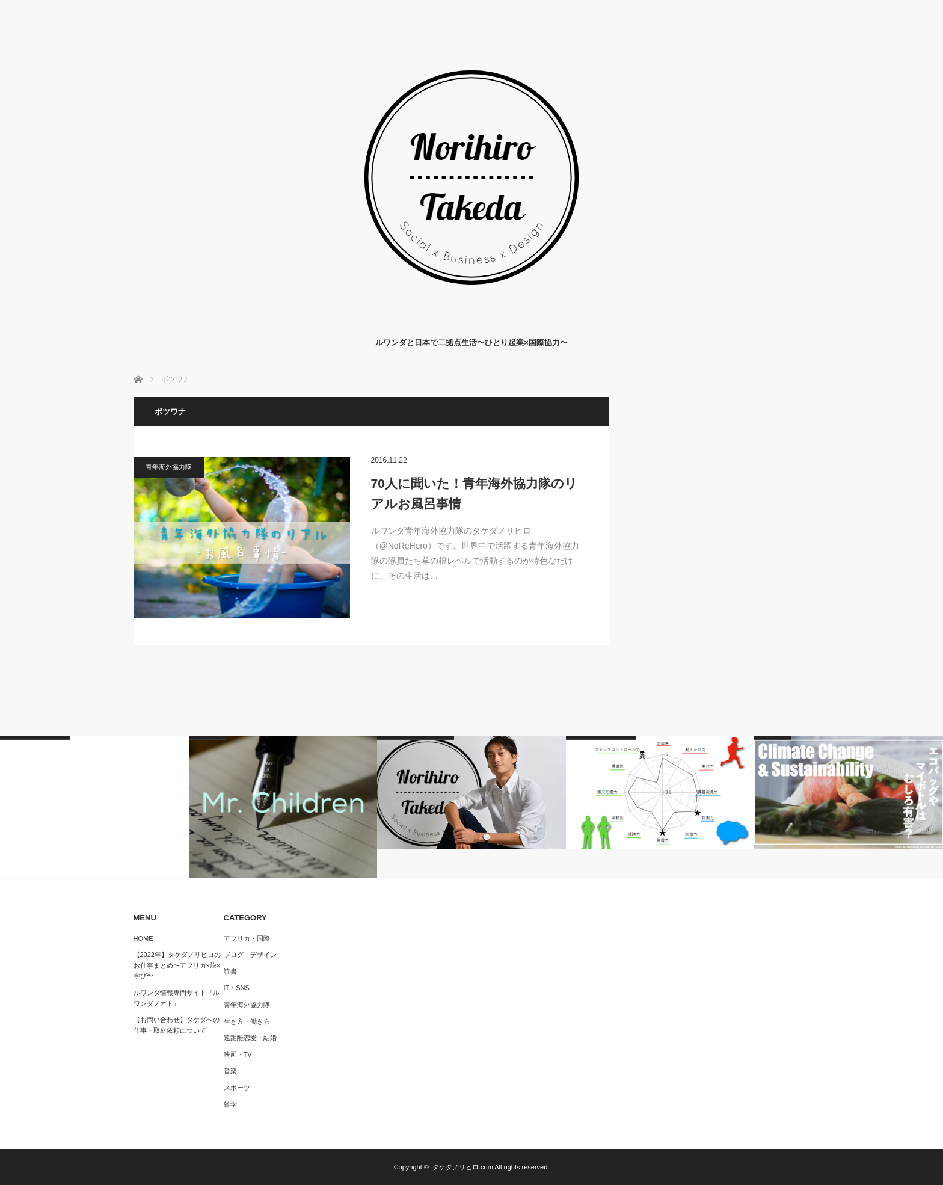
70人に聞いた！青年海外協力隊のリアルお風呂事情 (474, 493)
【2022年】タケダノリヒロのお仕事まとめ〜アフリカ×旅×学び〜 (177, 965)
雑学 (230, 1104)
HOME (143, 938)
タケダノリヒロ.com (462, 1167)
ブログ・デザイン (250, 954)
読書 (230, 971)
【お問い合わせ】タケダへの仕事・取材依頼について (177, 1025)
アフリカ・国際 (247, 938)
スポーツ (237, 1087)
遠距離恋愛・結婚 (250, 1037)
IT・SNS (237, 987)
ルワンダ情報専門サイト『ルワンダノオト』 (177, 998)
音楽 (230, 1070)
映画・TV (238, 1054)
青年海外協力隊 (169, 466)
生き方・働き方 (247, 1021)
